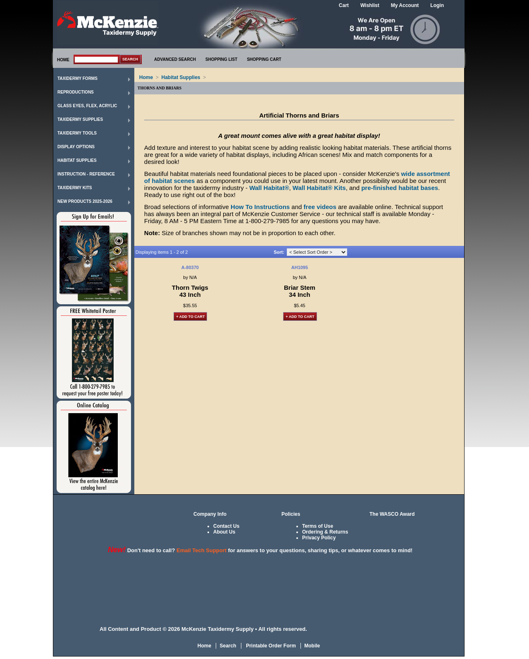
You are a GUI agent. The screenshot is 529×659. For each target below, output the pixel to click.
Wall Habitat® (269, 187)
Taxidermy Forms (77, 78)
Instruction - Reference (86, 174)
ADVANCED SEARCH (175, 59)
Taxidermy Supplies (80, 119)
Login (437, 5)
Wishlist (369, 5)
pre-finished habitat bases (399, 187)
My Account (405, 5)
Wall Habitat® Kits (319, 187)
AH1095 (299, 267)
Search (227, 646)
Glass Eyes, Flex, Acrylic (87, 105)
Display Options (76, 146)
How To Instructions (260, 206)
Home (146, 77)
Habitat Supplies (77, 160)
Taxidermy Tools (77, 133)
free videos (320, 206)
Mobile (312, 646)
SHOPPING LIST (221, 59)
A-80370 (190, 267)
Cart (344, 5)
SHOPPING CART (264, 59)
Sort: (279, 252)
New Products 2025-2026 (84, 201)
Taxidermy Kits (74, 187)
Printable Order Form (270, 646)
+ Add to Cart (190, 317)
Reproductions (75, 92)
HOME (63, 60)
